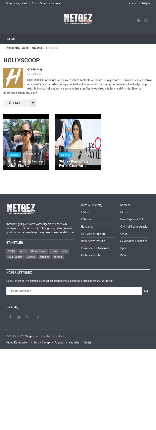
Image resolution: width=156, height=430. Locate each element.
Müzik (124, 212)
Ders (64, 251)
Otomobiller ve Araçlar (134, 226)
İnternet (44, 256)
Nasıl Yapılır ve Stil (131, 219)
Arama (132, 3)
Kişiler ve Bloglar (91, 255)
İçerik (54, 251)
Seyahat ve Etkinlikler (133, 241)
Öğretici (30, 256)
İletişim (145, 3)
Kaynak (58, 256)
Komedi (125, 205)
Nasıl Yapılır (15, 256)
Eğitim (85, 212)
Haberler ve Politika (93, 241)
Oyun (123, 233)
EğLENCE (21, 103)
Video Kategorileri (16, 3)
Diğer (123, 255)
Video (25, 47)
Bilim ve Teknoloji (92, 205)
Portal (11, 251)
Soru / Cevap (39, 3)
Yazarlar (56, 3)
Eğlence (14, 154)
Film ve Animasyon (93, 233)
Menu (11, 39)
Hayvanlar (87, 226)
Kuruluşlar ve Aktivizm (95, 248)
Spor (123, 248)
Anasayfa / (13, 47)
